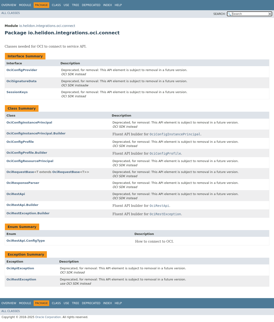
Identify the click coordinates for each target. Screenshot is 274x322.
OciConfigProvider (21, 70)
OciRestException (21, 279)
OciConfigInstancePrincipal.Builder (35, 133)
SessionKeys (17, 92)
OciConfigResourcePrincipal (29, 161)
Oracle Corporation (48, 317)
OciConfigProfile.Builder (26, 152)
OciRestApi (15, 194)
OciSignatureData (21, 81)
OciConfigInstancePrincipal (29, 122)
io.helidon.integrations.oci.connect (47, 26)
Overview (8, 5)
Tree (75, 5)
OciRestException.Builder (28, 213)
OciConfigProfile (20, 141)
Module (25, 5)
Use (66, 5)
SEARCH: (219, 14)
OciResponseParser (22, 183)
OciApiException (20, 268)
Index (107, 5)
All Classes (10, 13)
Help (118, 5)
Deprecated (91, 5)
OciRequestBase (20, 172)
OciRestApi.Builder (22, 205)
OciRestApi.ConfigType (25, 240)
